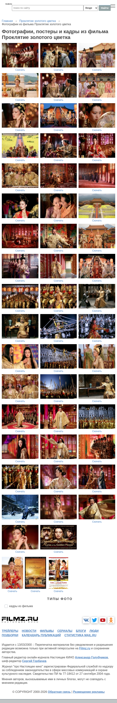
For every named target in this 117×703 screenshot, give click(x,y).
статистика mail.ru (80, 635)
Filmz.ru (84, 648)
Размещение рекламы (89, 691)
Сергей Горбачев (34, 661)
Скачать (20, 69)
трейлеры (10, 630)
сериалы (64, 630)
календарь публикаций (41, 635)
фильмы (47, 630)
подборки (10, 635)
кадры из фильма (21, 606)
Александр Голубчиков (91, 657)
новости (29, 630)
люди (94, 630)
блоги (81, 630)
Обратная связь (59, 691)
